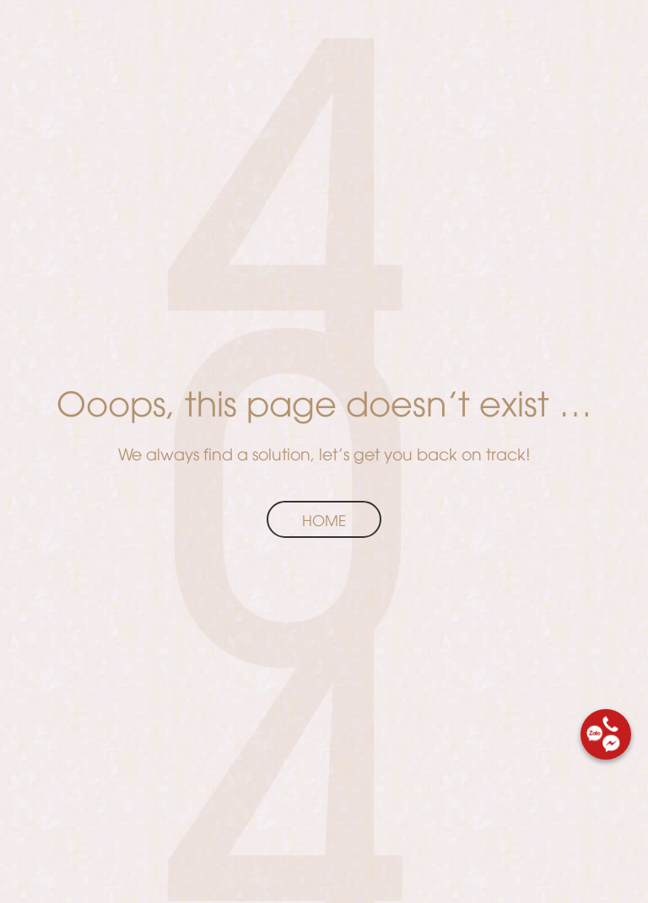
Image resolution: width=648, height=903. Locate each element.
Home (324, 519)
